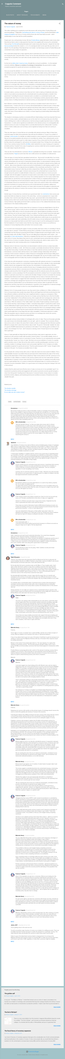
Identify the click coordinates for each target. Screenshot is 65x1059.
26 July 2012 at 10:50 (30, 739)
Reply (12, 439)
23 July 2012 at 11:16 (30, 494)
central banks (16, 401)
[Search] (63, 4)
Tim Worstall (15, 44)
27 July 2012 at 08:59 (29, 835)
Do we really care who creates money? (14, 392)
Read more (57, 1007)
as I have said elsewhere (16, 236)
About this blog (22, 15)
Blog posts (10, 15)
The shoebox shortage (10, 390)
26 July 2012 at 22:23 (30, 795)
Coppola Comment (13, 4)
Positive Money (35, 40)
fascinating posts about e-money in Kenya (33, 32)
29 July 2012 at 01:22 (30, 910)
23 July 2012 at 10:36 (31, 422)
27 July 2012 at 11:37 (30, 873)
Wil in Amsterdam (20, 422)
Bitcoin (30, 151)
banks (9, 401)
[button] (60, 24)
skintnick (13, 442)
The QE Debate (35, 15)
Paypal (16, 153)
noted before (46, 194)
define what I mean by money (20, 63)
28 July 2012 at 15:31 (29, 896)
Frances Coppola (20, 462)
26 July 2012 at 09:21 (24, 705)
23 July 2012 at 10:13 (30, 462)
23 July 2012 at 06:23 (23, 408)
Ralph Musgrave (15, 557)
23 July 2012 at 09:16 (21, 442)
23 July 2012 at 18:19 (30, 595)
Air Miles (28, 144)
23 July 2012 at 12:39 (30, 545)
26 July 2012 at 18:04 (29, 761)
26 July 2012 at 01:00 (30, 660)
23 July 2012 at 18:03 (25, 557)
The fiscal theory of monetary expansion (17, 1031)
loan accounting (8, 46)
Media (44, 15)
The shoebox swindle (9, 388)
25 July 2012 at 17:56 (24, 627)
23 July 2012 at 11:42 (31, 519)
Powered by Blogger (32, 1051)
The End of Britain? (10, 1012)
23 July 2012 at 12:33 (23, 533)
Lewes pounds (14, 136)
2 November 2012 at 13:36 (24, 925)
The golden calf (9, 993)
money (24, 401)
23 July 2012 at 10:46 (31, 480)
